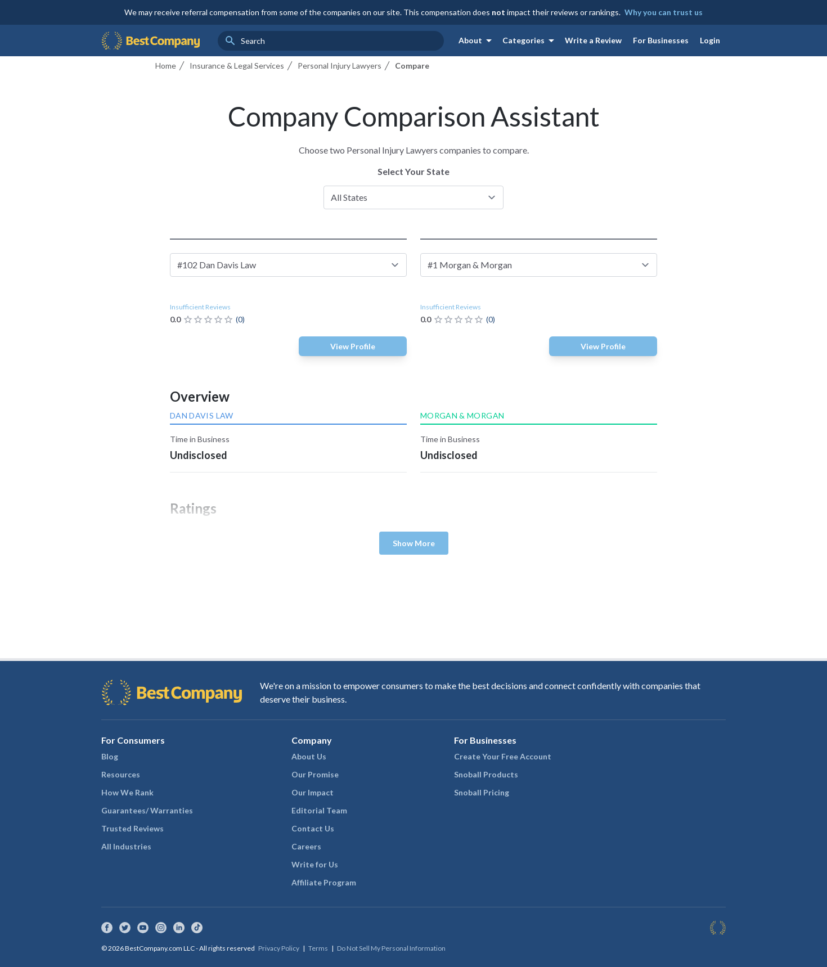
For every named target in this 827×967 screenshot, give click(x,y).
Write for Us (314, 864)
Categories (530, 40)
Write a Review (593, 40)
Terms (318, 948)
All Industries (126, 846)
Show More (414, 543)
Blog (109, 756)
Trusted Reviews (132, 828)
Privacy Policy (278, 948)
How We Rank (127, 792)
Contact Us (312, 828)
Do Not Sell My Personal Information (391, 948)
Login (710, 40)
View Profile (352, 346)
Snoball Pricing (481, 792)
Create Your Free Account (502, 756)
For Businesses (661, 40)
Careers (306, 846)
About (477, 40)
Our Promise (315, 774)
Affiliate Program (323, 882)
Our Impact (312, 792)
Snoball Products (486, 774)
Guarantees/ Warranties (147, 810)
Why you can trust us (663, 12)
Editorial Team (319, 810)
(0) (240, 319)
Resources (120, 774)
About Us (308, 756)
